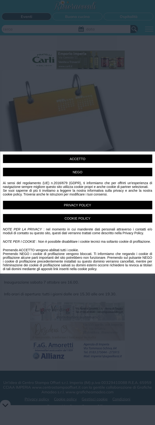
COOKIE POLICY (78, 218)
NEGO (77, 172)
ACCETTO (77, 159)
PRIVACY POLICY (77, 205)
